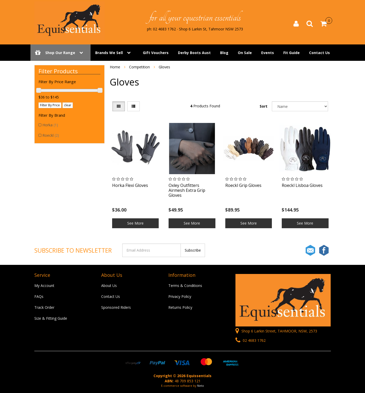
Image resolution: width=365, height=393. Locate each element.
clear (67, 105)
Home (115, 66)
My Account (44, 285)
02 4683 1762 (250, 340)
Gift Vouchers (156, 52)
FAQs (38, 296)
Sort (263, 106)
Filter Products (58, 71)
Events (267, 52)
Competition (139, 66)
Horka (50, 124)
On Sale (245, 52)
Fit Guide (291, 52)
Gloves (164, 66)
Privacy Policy (179, 296)
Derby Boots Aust (194, 52)
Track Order (44, 307)
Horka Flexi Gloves (130, 185)
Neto (200, 386)
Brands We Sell (109, 52)
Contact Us (319, 52)
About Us (109, 285)
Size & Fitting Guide (50, 318)
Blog (224, 52)
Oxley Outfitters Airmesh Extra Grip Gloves (187, 190)
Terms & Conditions (185, 285)
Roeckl (50, 135)
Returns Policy (180, 307)
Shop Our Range (60, 53)
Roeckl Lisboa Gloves (302, 185)
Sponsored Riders (116, 307)
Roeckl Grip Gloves (243, 185)
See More (135, 223)
